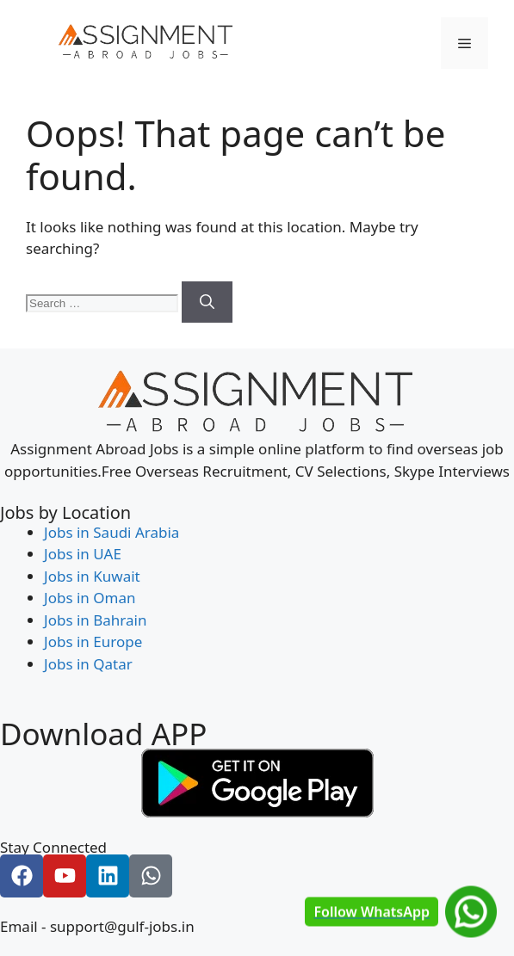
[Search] (207, 302)
